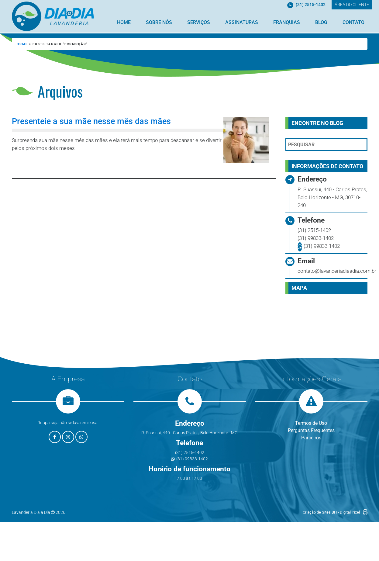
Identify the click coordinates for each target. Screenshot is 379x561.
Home (124, 22)
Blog (321, 22)
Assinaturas (241, 22)
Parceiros (311, 438)
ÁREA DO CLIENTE (352, 4)
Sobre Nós (159, 22)
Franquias (286, 22)
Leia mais (39, 164)
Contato (353, 22)
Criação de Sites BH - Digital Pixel (331, 512)
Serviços (198, 22)
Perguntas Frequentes (311, 430)
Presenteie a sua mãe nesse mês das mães (91, 121)
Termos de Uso (311, 423)
